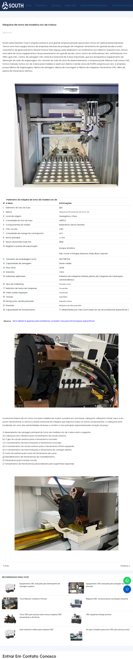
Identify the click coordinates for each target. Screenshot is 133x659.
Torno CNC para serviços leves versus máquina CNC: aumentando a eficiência (40, 615)
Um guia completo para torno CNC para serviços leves (107, 630)
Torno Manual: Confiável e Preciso (33, 599)
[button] (132, 5)
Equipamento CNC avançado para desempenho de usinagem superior (39, 585)
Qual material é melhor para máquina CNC (36, 630)
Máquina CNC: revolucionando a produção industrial (107, 599)
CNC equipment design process (98, 614)
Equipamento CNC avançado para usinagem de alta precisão (106, 585)
